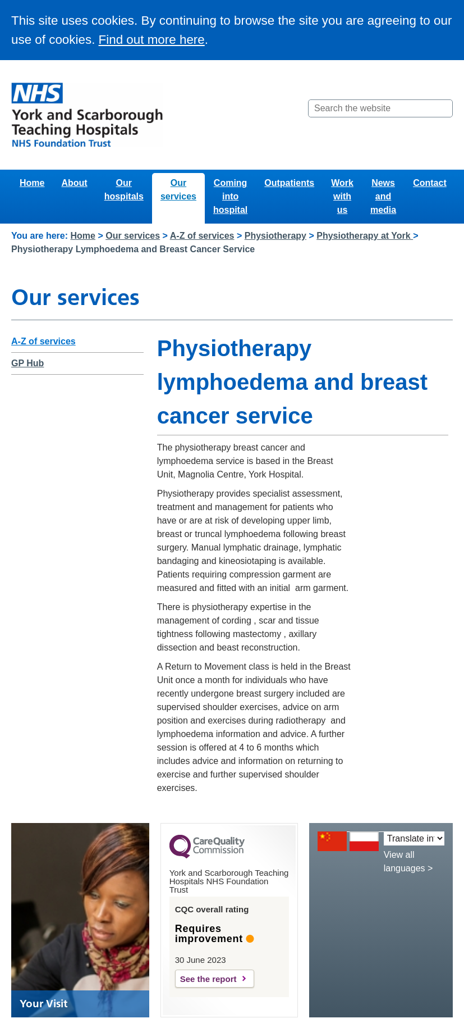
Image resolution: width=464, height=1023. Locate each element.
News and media (383, 196)
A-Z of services (202, 235)
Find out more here (152, 40)
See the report (208, 979)
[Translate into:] (414, 838)
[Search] (443, 108)
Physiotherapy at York (364, 235)
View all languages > (408, 861)
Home (32, 183)
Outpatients (289, 183)
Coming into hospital (230, 196)
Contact (430, 183)
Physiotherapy (275, 235)
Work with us (342, 196)
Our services (178, 189)
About (74, 183)
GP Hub (27, 363)
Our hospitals (124, 189)
